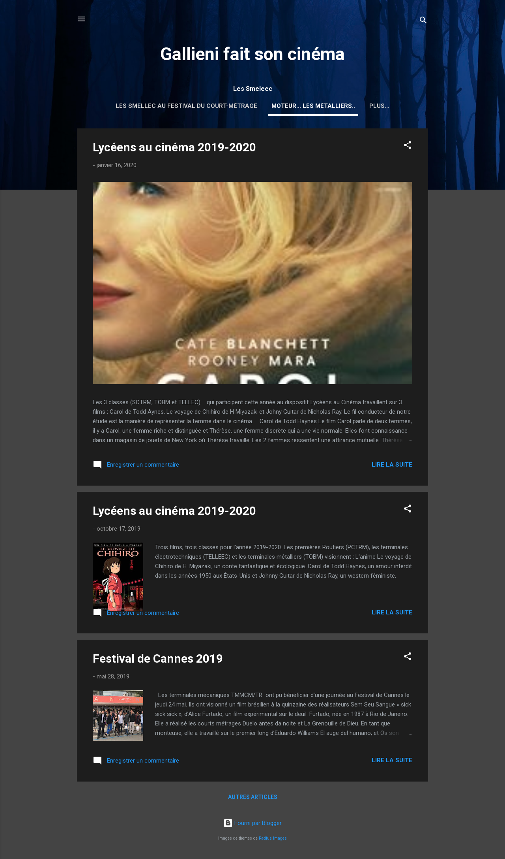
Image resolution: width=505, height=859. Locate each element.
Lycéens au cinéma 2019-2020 (174, 147)
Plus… (379, 105)
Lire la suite (392, 464)
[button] (407, 146)
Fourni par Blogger (252, 823)
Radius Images (273, 838)
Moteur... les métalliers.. (313, 105)
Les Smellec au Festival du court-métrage (186, 105)
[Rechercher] (423, 21)
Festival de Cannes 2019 (158, 658)
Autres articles (252, 797)
